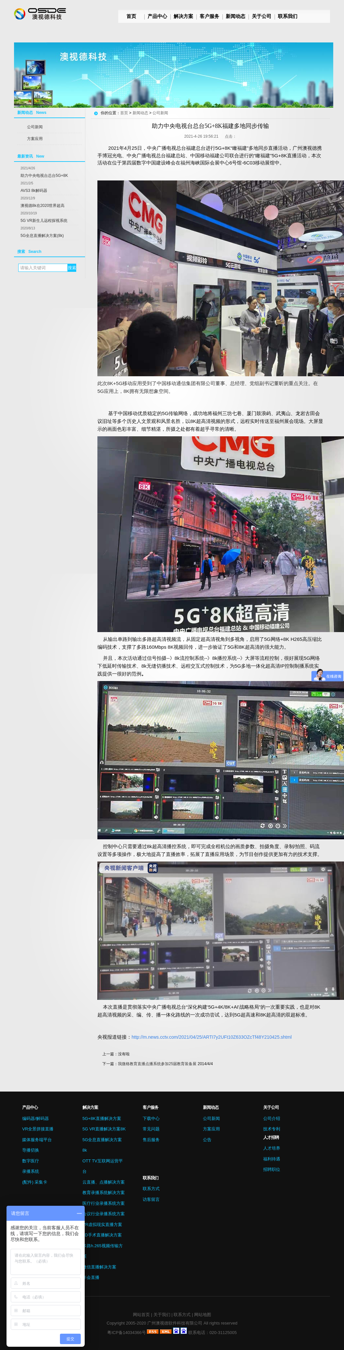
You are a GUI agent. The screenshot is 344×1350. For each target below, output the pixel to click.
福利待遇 (271, 1158)
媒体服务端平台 (37, 1139)
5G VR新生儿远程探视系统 (44, 220)
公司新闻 (35, 127)
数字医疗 (30, 1160)
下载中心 (151, 1118)
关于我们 (161, 1314)
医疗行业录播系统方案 (103, 1203)
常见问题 (151, 1128)
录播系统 (30, 1171)
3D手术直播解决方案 (102, 1235)
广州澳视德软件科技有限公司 (174, 1323)
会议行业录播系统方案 (103, 1213)
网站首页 (141, 1314)
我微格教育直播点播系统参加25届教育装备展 (157, 1064)
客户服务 (209, 16)
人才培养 (271, 1148)
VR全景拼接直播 (37, 1128)
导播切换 (30, 1150)
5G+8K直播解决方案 (101, 1118)
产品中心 (157, 16)
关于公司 (261, 16)
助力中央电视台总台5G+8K (44, 175)
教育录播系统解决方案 (103, 1192)
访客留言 (151, 1199)
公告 (207, 1139)
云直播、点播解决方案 (103, 1182)
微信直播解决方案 (99, 1267)
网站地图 (202, 1314)
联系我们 (287, 16)
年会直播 (90, 1277)
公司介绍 (271, 1118)
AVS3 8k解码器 (34, 190)
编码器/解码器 (35, 1118)
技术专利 (271, 1128)
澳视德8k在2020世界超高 (42, 205)
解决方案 (183, 16)
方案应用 (35, 138)
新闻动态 (235, 16)
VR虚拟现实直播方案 (102, 1224)
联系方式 (151, 1188)
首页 (131, 16)
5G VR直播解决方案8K (104, 1128)
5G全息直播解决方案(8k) (42, 235)
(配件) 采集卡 (34, 1182)
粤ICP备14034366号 (126, 1332)
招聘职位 (271, 1169)
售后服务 (151, 1139)
